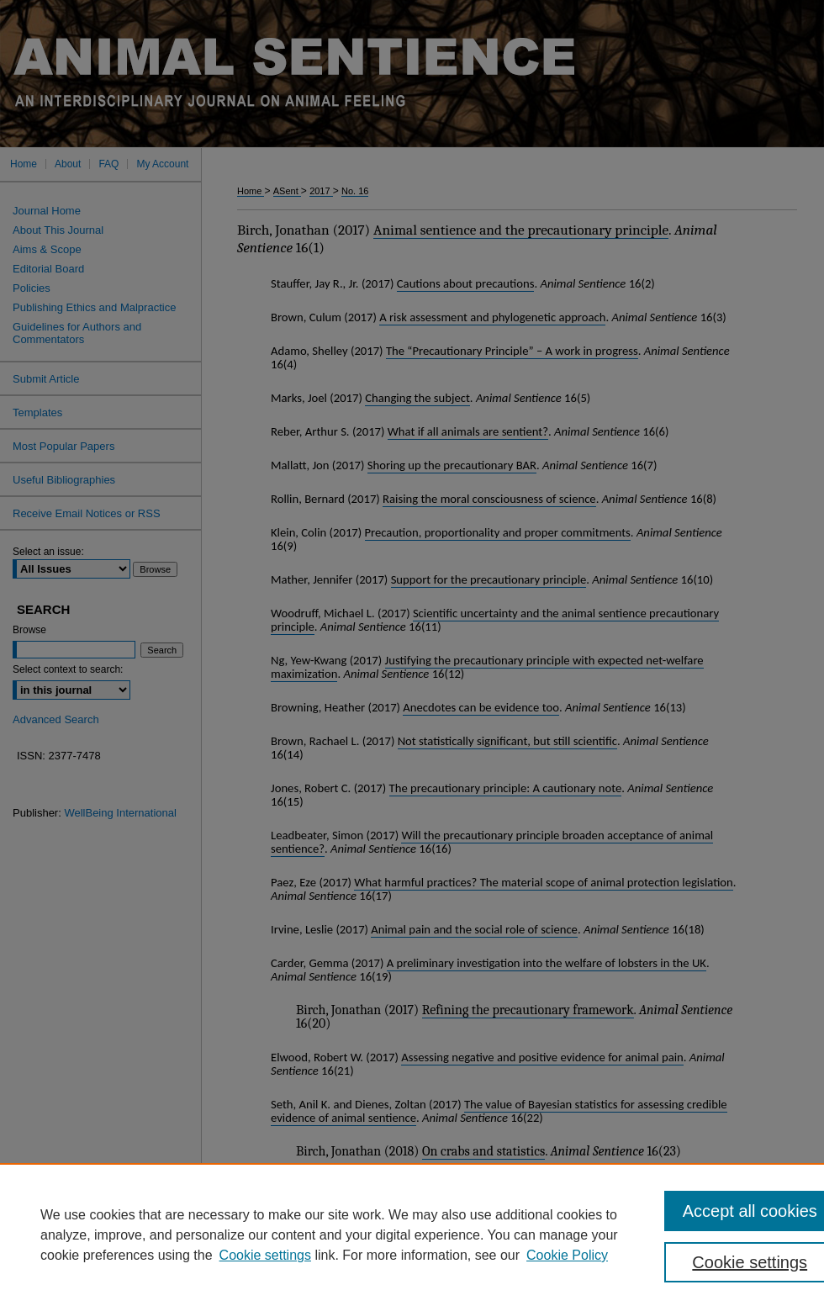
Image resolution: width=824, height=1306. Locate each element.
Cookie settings (265, 1255)
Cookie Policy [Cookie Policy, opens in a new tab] (567, 1255)
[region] (412, 1234)
